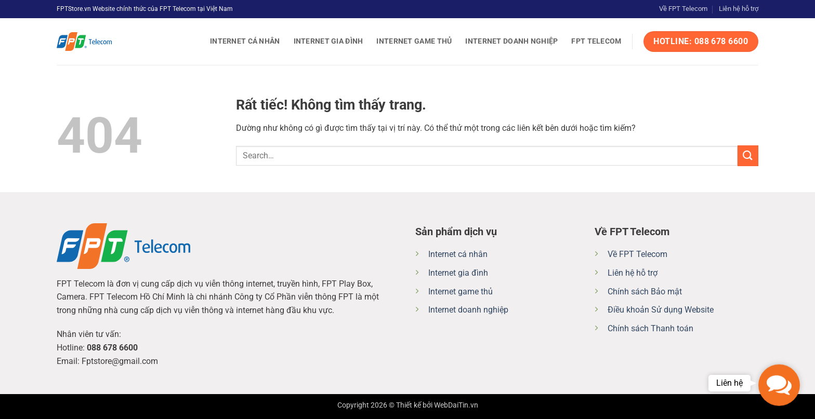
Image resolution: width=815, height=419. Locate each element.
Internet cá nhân (245, 41)
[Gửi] (748, 155)
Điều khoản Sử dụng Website (661, 310)
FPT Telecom (596, 41)
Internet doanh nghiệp (511, 41)
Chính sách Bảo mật (645, 291)
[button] (779, 383)
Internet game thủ (414, 41)
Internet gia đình (328, 41)
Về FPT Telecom (683, 8)
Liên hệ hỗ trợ (738, 8)
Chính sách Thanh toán (650, 328)
